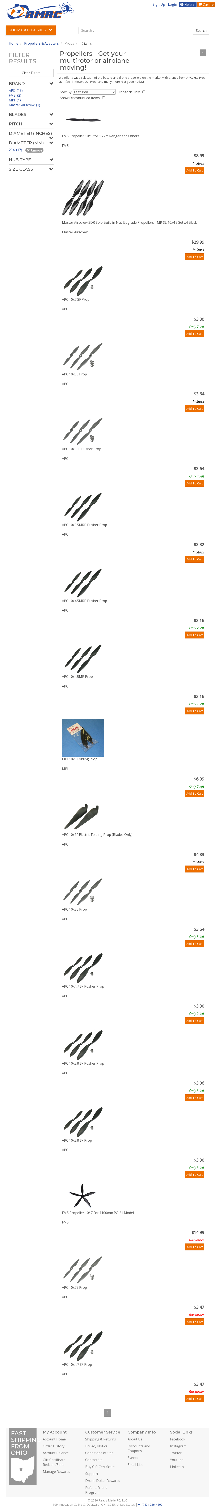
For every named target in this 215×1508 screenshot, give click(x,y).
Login (172, 4)
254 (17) (16, 150)
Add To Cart (194, 170)
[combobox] (135, 30)
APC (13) (16, 90)
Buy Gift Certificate (100, 1466)
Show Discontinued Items (80, 98)
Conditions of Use (99, 1453)
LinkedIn (177, 1466)
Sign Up (159, 4)
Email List (135, 1464)
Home (13, 43)
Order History (53, 1446)
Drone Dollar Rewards (102, 1480)
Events (133, 1457)
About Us (135, 1439)
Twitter (176, 1453)
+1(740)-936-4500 (150, 1505)
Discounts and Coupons (139, 1448)
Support (91, 1473)
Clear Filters (31, 72)
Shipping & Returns (100, 1439)
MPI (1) (15, 100)
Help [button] (188, 4)
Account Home (54, 1439)
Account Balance (56, 1453)
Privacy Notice (96, 1446)
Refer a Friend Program (96, 1490)
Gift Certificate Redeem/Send (54, 1462)
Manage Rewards (56, 1471)
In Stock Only (130, 92)
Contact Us (93, 1459)
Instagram (178, 1446)
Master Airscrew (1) (24, 105)
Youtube (177, 1459)
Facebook (177, 1439)
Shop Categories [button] (30, 30)
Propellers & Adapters (41, 43)
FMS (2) (15, 95)
